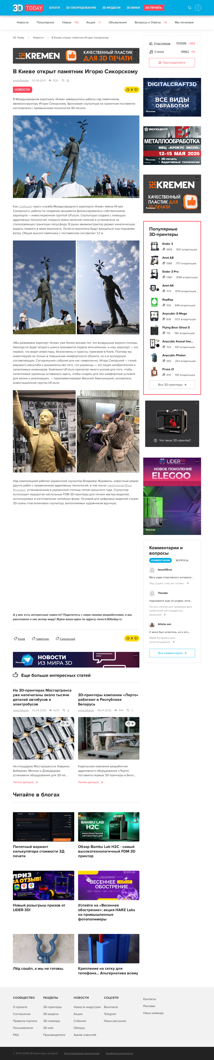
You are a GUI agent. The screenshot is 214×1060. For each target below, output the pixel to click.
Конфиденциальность (119, 1053)
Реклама (20, 58)
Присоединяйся (171, 63)
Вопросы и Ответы (151, 22)
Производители (54, 1035)
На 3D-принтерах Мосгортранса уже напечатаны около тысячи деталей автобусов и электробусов (42, 697)
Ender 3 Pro (170, 272)
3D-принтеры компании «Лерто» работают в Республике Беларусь (108, 700)
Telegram (110, 1014)
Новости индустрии (87, 1007)
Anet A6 (168, 285)
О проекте (20, 1007)
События (80, 1021)
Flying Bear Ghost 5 (176, 327)
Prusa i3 (168, 369)
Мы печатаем (184, 22)
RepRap (167, 300)
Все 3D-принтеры (170, 385)
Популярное (45, 22)
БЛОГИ (54, 8)
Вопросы (182, 560)
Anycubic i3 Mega (174, 314)
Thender (163, 593)
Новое (70, 22)
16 (68, 80)
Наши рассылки (115, 1021)
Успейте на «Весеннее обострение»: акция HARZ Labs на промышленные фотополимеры (106, 912)
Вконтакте (111, 1007)
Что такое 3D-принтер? (175, 440)
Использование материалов (81, 1053)
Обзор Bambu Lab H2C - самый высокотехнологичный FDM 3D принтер (106, 851)
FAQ (16, 1035)
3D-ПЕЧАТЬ (153, 8)
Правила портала (25, 1021)
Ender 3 (167, 244)
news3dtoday (21, 80)
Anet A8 (168, 258)
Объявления (118, 22)
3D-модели (51, 1014)
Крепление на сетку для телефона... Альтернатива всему (108, 971)
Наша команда (153, 1013)
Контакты (149, 999)
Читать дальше (23, 782)
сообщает (25, 206)
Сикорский (67, 639)
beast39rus (165, 569)
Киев (21, 639)
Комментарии (160, 560)
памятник (42, 639)
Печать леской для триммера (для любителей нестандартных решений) (170, 610)
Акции (93, 22)
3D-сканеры (51, 1021)
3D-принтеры (52, 1007)
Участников (162, 43)
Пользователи (23, 1028)
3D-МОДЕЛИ (111, 8)
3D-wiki (48, 1028)
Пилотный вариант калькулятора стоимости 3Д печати (38, 851)
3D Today (18, 37)
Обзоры (79, 1028)
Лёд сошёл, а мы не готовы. (38, 968)
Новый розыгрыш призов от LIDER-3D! (39, 907)
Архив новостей (85, 1035)
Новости (23, 22)
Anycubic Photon (174, 355)
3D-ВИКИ (133, 8)
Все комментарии (170, 653)
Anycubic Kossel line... (177, 341)
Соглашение (22, 1014)
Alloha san (164, 624)
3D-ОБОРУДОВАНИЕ (81, 8)
